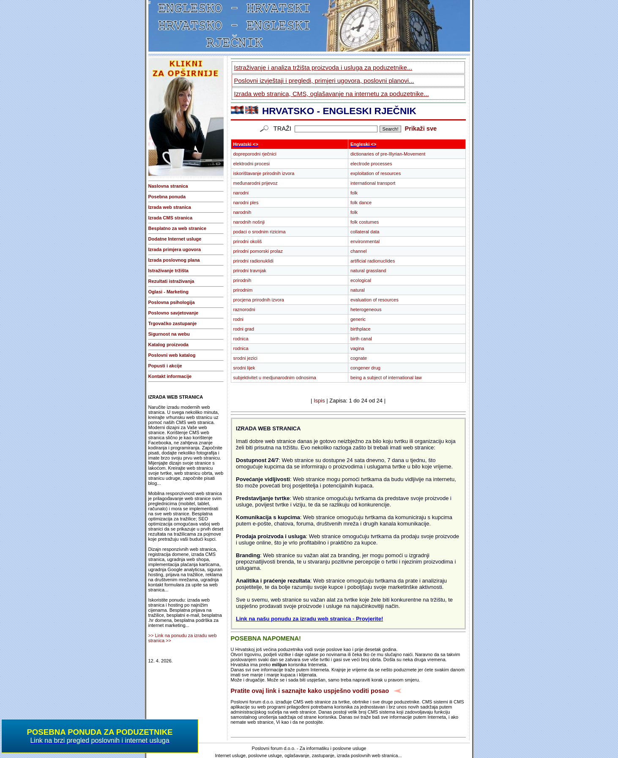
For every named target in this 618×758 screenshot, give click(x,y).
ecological (360, 280)
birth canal (361, 338)
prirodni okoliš (247, 241)
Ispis (319, 400)
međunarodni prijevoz (255, 183)
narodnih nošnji (249, 221)
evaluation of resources (374, 299)
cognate (358, 358)
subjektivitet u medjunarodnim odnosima (274, 377)
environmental (365, 241)
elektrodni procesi (251, 163)
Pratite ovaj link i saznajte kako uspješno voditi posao (310, 690)
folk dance (361, 202)
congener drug (365, 367)
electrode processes (371, 163)
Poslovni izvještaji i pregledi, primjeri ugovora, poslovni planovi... (324, 80)
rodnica (241, 338)
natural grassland (368, 270)
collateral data (365, 231)
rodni (238, 319)
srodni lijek (244, 367)
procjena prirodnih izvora (258, 299)
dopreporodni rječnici (254, 153)
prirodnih (242, 280)
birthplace (360, 328)
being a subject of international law (386, 377)
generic (358, 319)
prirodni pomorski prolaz (258, 251)
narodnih (242, 212)
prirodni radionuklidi (253, 260)
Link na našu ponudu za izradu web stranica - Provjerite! (309, 619)
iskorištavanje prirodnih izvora (264, 173)
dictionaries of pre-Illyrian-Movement (387, 153)
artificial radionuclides (372, 260)
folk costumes (364, 221)
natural (357, 290)
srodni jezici (245, 358)
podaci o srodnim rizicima (259, 231)
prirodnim (243, 290)
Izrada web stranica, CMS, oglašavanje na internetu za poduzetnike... (331, 93)
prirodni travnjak (249, 270)
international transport (372, 183)
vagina (357, 348)
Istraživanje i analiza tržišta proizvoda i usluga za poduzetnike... (323, 67)
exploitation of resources (375, 173)
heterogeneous (365, 309)
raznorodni (244, 309)
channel (358, 251)
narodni (241, 192)
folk (354, 192)
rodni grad (243, 328)
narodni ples (246, 202)
